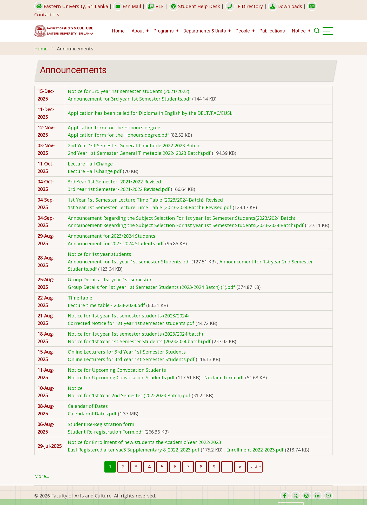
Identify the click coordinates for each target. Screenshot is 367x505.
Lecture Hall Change (90, 164)
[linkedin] (317, 495)
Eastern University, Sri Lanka (71, 6)
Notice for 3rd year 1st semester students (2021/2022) (128, 91)
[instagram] (306, 495)
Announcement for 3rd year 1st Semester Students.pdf (129, 99)
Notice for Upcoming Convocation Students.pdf (121, 377)
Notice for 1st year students (99, 254)
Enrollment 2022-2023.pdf (255, 450)
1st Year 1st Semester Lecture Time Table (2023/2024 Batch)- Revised (145, 200)
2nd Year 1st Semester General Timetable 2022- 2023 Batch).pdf (139, 153)
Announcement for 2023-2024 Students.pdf (116, 243)
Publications (272, 31)
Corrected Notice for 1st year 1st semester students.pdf (131, 323)
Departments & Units (204, 31)
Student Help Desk (194, 6)
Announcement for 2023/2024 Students (111, 236)
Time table (80, 298)
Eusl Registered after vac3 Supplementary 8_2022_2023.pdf (133, 450)
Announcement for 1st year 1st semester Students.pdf (129, 261)
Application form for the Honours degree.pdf (118, 135)
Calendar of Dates (88, 406)
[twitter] (295, 495)
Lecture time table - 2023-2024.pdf (106, 305)
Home (118, 31)
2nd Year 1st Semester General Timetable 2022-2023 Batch (133, 145)
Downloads (285, 6)
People (243, 31)
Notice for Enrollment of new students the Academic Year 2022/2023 (144, 442)
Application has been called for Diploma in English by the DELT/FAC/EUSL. (150, 113)
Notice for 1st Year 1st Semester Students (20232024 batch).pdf (139, 341)
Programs (164, 31)
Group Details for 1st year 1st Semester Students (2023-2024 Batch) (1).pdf (151, 287)
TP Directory (244, 6)
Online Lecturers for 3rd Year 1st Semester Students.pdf (131, 359)
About (138, 31)
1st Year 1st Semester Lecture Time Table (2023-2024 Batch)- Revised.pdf (149, 207)
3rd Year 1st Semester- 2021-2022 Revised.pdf (119, 189)
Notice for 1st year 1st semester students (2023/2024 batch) (135, 334)
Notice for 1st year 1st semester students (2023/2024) (128, 316)
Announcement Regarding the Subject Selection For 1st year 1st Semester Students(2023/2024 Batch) (181, 218)
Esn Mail (127, 6)
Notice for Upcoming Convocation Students (117, 370)
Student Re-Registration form (101, 424)
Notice (299, 31)
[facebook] (284, 495)
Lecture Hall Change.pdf (95, 171)
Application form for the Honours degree (114, 127)
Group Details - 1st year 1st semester (110, 279)
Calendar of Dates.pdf (92, 413)
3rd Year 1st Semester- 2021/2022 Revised (114, 181)
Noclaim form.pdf (224, 377)
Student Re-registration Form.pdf (105, 432)
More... (41, 476)
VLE (155, 6)
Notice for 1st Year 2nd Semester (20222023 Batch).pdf (129, 395)
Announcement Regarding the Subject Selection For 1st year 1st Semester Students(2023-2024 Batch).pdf (186, 225)
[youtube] (328, 495)
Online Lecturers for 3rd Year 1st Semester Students (127, 352)
